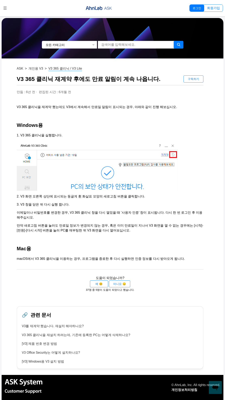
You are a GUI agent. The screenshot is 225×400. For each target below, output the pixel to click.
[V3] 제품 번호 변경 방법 (39, 344)
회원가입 (213, 8)
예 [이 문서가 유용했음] (96, 283)
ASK (20, 68)
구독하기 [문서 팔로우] (193, 79)
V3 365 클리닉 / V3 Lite (65, 68)
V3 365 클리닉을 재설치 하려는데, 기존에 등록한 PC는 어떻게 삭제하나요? (76, 335)
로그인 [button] (197, 8)
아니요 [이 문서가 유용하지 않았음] (117, 283)
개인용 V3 (36, 68)
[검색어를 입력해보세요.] (137, 45)
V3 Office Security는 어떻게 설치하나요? (51, 352)
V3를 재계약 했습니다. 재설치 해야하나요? (53, 326)
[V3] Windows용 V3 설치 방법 (43, 361)
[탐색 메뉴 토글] (5, 8)
